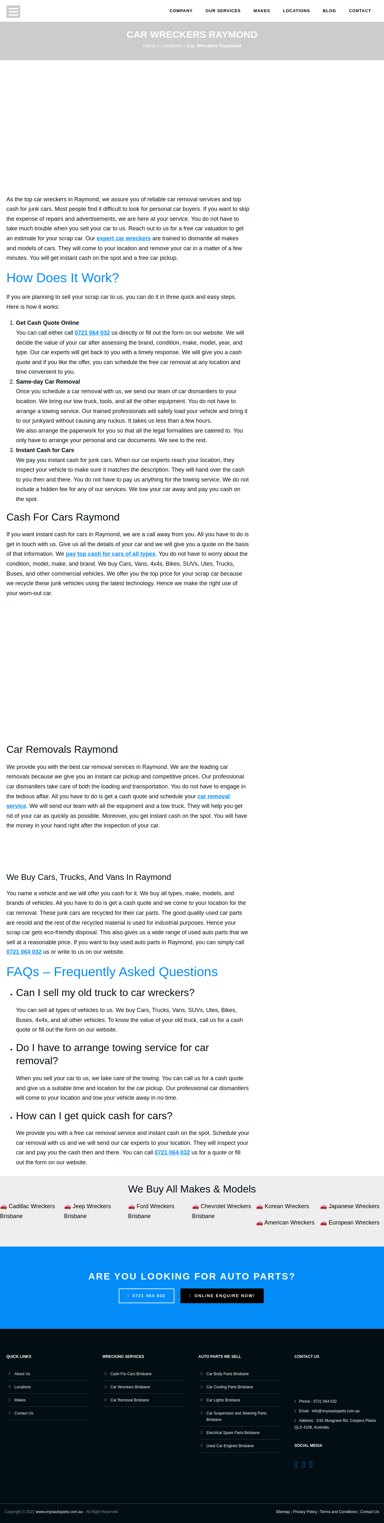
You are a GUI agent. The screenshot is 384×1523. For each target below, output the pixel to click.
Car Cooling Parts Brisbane (229, 1387)
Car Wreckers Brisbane (130, 1387)
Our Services (223, 10)
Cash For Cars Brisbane (131, 1374)
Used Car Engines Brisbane (230, 1446)
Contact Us (23, 1413)
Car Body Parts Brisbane (227, 1374)
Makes (261, 10)
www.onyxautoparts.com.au (59, 1512)
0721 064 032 (146, 1295)
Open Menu (13, 11)
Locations (296, 10)
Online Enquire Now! (222, 1295)
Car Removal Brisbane (129, 1400)
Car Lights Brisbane (223, 1400)
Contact (360, 10)
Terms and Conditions (338, 1512)
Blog (329, 10)
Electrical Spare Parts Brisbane (233, 1433)
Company (181, 10)
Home (149, 45)
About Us (22, 1374)
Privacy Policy (305, 1512)
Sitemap (283, 1512)
